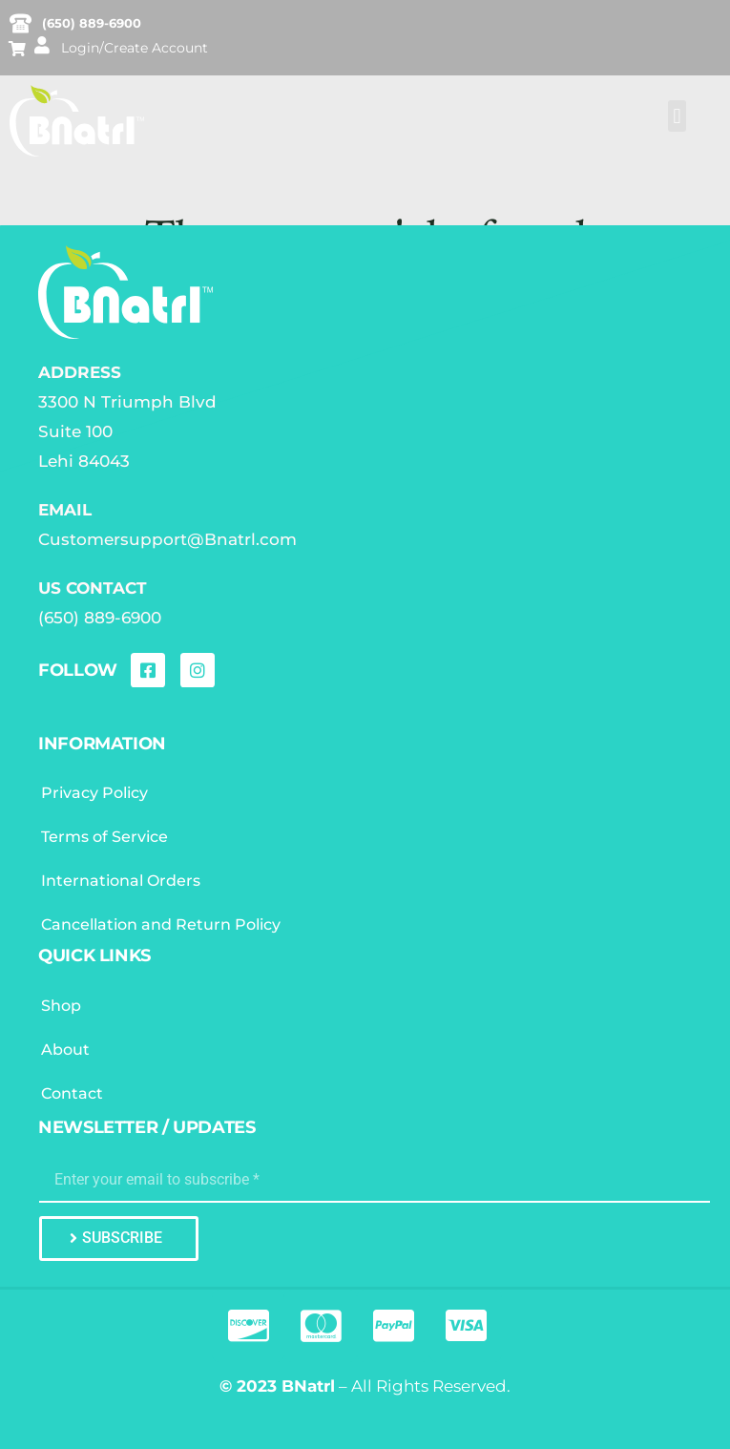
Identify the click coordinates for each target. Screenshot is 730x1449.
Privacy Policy (94, 793)
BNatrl (308, 1386)
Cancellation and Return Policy (161, 924)
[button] (677, 116)
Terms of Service (104, 837)
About (65, 1049)
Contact (72, 1093)
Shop (61, 1006)
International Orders (120, 881)
